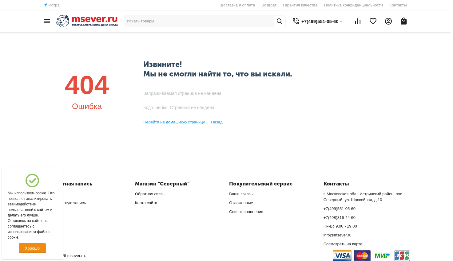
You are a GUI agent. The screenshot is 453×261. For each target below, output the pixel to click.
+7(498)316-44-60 (340, 217)
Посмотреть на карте (343, 244)
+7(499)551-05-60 (340, 208)
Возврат (268, 5)
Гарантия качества (300, 5)
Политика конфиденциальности (353, 5)
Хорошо (32, 248)
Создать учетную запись (63, 203)
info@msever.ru (338, 235)
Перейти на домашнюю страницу (174, 122)
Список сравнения (246, 211)
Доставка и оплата (238, 5)
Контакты (398, 5)
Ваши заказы (241, 194)
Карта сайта (146, 203)
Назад (216, 122)
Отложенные (241, 203)
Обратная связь (150, 194)
